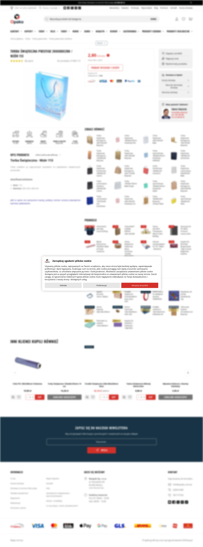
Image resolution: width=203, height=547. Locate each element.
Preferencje (101, 285)
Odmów (63, 285)
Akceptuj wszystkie (140, 285)
